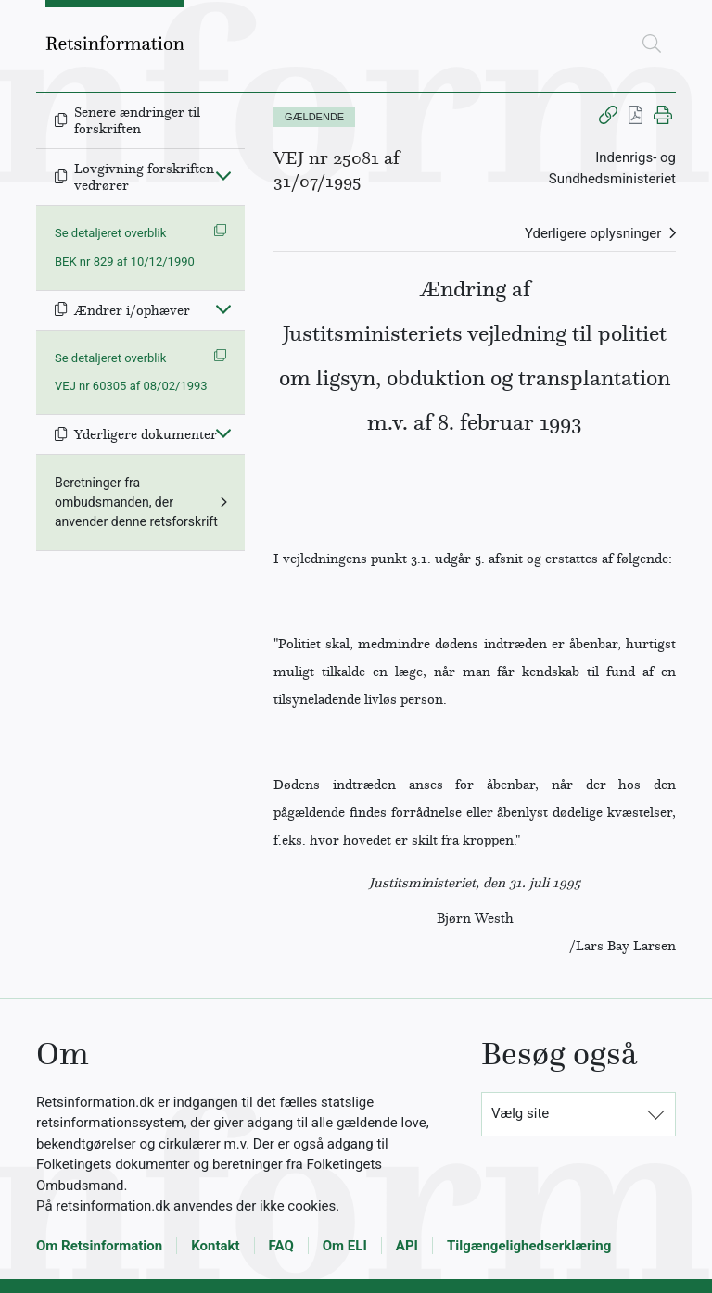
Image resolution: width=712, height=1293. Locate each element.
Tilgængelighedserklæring (529, 1245)
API (407, 1245)
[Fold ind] (223, 175)
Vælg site (520, 1113)
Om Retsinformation (99, 1245)
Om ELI (345, 1245)
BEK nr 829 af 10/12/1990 (125, 262)
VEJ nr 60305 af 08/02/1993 (131, 386)
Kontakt (215, 1245)
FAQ (281, 1245)
